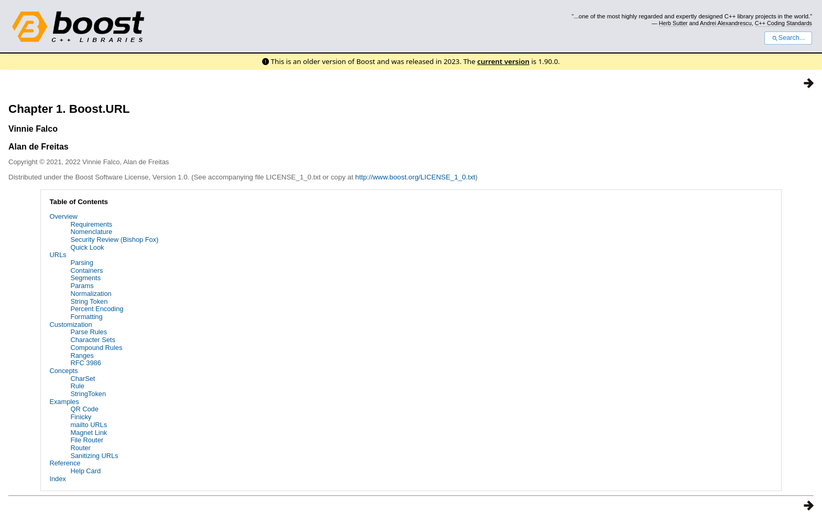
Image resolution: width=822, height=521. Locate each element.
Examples (64, 402)
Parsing (81, 263)
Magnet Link (88, 433)
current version (503, 61)
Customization (70, 324)
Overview (63, 216)
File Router (86, 440)
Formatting (86, 317)
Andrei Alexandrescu (726, 23)
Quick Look (87, 247)
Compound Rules (96, 348)
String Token (88, 301)
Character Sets (92, 340)
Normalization (90, 293)
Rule (77, 386)
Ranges (81, 355)
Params (81, 286)
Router (80, 448)
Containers (86, 270)
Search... (788, 37)
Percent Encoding (96, 309)
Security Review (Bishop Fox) (114, 239)
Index (57, 479)
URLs (57, 255)
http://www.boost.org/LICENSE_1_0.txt (415, 177)
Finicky (80, 417)
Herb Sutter (673, 23)
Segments (85, 278)
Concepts (63, 371)
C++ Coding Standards (783, 23)
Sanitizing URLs (94, 456)
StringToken (88, 394)
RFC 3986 (85, 363)
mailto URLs (88, 425)
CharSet (82, 378)
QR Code (84, 409)
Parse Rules (88, 332)
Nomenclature (91, 232)
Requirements (91, 224)
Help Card (85, 471)
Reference (64, 463)
